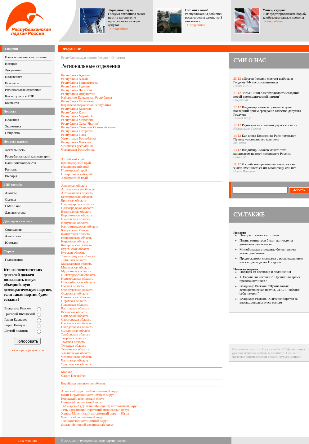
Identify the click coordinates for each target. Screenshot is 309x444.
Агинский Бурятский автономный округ (90, 391)
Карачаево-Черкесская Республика (86, 105)
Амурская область (74, 185)
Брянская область (73, 200)
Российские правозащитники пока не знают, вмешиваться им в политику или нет (264, 166)
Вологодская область (76, 211)
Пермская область (74, 301)
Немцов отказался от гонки (259, 235)
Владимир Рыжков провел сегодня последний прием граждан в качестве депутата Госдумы (267, 110)
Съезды (10, 199)
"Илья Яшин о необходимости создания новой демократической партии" (266, 94)
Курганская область (75, 249)
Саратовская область (76, 319)
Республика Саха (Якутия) (80, 123)
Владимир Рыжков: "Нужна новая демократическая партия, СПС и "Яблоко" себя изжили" (270, 289)
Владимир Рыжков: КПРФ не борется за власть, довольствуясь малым (269, 300)
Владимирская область (77, 204)
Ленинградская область (78, 256)
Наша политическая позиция (26, 57)
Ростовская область (75, 308)
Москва (66, 372)
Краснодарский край (76, 163)
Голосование (14, 259)
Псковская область (74, 304)
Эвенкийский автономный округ (84, 421)
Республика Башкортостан (80, 82)
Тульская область (73, 345)
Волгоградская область (77, 208)
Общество (12, 133)
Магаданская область (76, 263)
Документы (13, 70)
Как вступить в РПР (19, 96)
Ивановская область (75, 219)
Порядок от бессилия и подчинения (265, 271)
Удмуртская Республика (78, 138)
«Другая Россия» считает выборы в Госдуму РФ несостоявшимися (263, 80)
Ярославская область (76, 364)
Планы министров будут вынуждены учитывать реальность (266, 242)
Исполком (12, 83)
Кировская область (74, 241)
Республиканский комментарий (28, 156)
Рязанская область (74, 312)
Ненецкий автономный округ (82, 402)
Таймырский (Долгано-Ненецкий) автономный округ (99, 406)
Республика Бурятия (76, 86)
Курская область (73, 252)
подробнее (118, 28)
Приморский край (74, 170)
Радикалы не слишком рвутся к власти (270, 125)
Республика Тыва (73, 134)
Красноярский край (75, 166)
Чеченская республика (77, 146)
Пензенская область (75, 297)
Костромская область (76, 245)
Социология (13, 229)
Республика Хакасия (76, 142)
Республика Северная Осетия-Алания (88, 127)
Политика (12, 120)
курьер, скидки (290, 356)
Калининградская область (79, 226)
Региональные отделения (23, 89)
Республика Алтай (74, 79)
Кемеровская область (76, 237)
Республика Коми (74, 112)
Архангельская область (78, 189)
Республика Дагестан (76, 90)
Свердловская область (77, 327)
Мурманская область (76, 271)
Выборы (11, 176)
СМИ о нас (13, 206)
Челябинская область (76, 356)
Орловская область (74, 293)
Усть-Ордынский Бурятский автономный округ (95, 409)
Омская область (72, 286)
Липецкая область (74, 260)
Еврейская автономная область (83, 383)
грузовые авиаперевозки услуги (255, 356)
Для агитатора (15, 212)
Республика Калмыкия (77, 101)
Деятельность (15, 150)
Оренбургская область (77, 289)
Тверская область (73, 338)
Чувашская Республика (78, 149)
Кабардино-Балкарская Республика (86, 97)
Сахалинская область (76, 323)
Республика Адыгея (75, 75)
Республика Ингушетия (78, 93)
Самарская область (74, 315)
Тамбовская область (75, 334)
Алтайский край (73, 159)
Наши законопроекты (20, 163)
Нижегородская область (78, 275)
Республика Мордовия (77, 120)
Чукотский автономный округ (82, 417)
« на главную (27, 440)
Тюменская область (75, 349)
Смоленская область (76, 330)
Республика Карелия (76, 108)
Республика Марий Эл (77, 116)
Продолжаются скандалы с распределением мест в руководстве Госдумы (271, 260)
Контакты (12, 102)
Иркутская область (74, 222)
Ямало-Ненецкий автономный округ (87, 424)
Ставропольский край (76, 174)
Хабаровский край (74, 178)
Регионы (11, 169)
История (11, 63)
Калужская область (75, 230)
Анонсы (11, 193)
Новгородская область (77, 278)
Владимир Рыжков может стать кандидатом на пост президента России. (262, 151)
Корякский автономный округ (82, 398)
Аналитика (13, 236)
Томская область (73, 342)
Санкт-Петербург (73, 375)
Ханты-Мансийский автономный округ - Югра (95, 413)
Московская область (75, 267)
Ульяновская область (76, 353)
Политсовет (13, 76)
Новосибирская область (78, 282)
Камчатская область (75, 234)
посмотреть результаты (27, 350)
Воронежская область (76, 215)
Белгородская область (76, 196)
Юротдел (11, 242)
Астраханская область (77, 193)
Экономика (13, 126)
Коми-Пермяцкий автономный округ (87, 395)
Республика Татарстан (77, 131)
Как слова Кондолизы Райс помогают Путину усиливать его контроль (264, 137)
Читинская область (74, 360)
